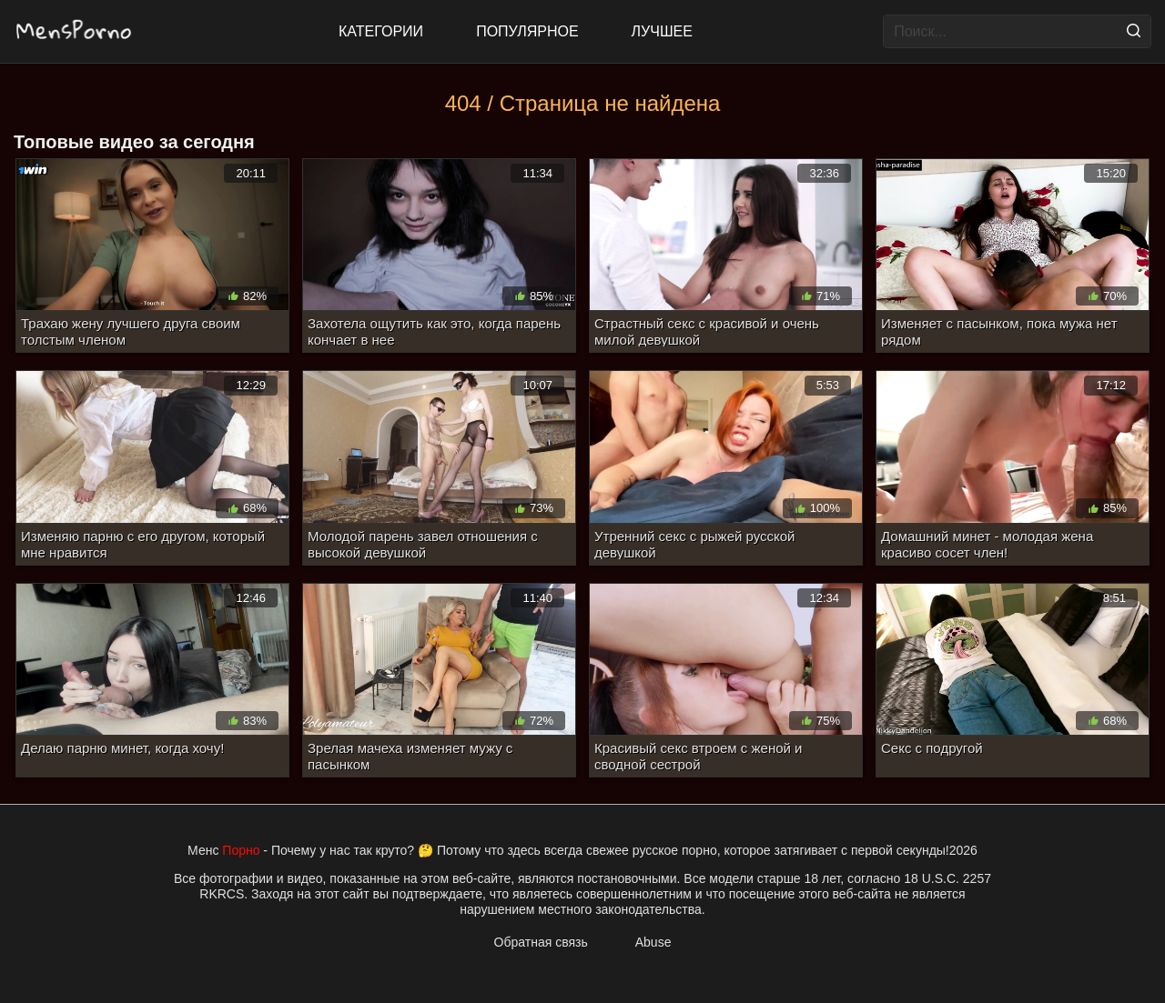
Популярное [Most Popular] (527, 31)
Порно (240, 850)
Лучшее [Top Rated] (662, 31)
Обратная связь (541, 942)
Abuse (653, 942)
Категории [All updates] (381, 31)
